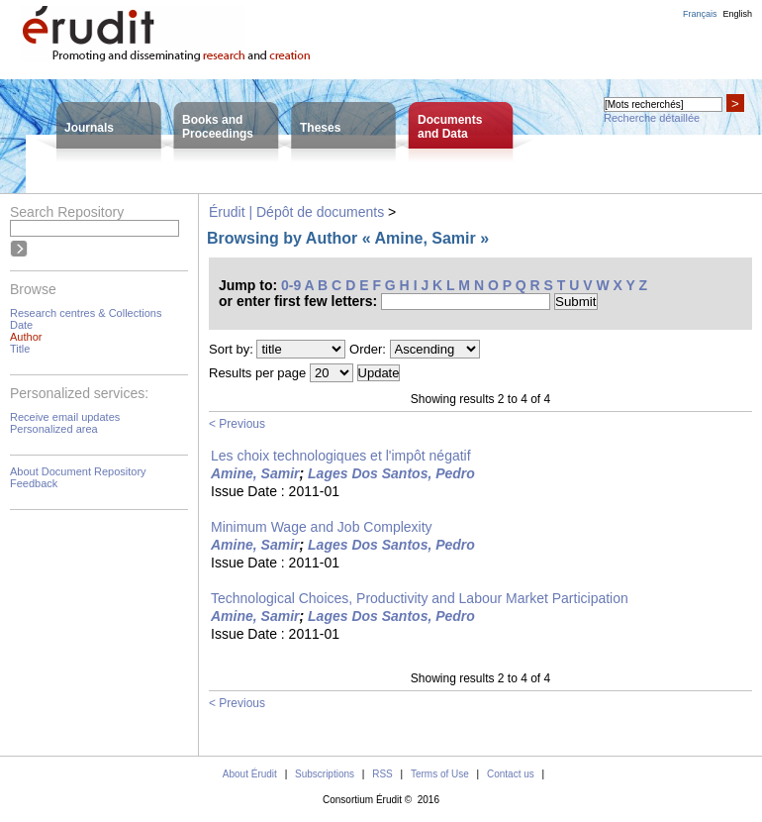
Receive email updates (65, 417)
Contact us (510, 774)
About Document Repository (78, 471)
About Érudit (250, 774)
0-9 (291, 285)
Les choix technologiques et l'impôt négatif (341, 455)
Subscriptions (324, 774)
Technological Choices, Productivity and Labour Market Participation (419, 598)
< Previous (237, 424)
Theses (320, 128)
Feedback (33, 483)
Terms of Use (440, 774)
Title (20, 349)
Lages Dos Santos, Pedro (391, 473)
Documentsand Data (450, 127)
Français (700, 14)
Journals (89, 128)
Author (26, 337)
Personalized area (54, 429)
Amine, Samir (255, 473)
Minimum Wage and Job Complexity (321, 527)
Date (21, 325)
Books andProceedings (217, 127)
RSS (382, 774)
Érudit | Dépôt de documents (296, 212)
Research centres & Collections (85, 313)
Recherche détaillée (652, 118)
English (737, 14)
